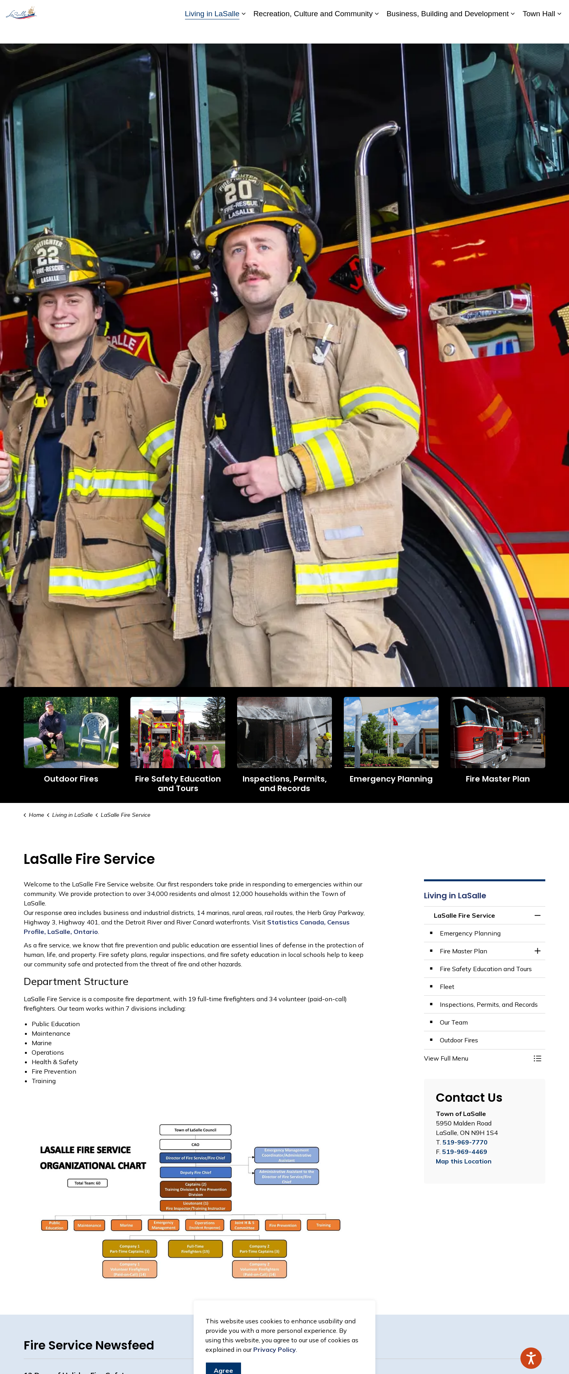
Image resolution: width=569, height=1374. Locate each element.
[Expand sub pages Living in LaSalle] (243, 33)
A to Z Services (361, 10)
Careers (438, 10)
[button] (477, 1058)
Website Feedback (517, 10)
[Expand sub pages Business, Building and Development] (513, 33)
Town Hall (539, 32)
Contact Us (470, 10)
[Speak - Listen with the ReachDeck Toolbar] (531, 1358)
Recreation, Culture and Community (313, 32)
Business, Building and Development (447, 32)
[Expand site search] (555, 11)
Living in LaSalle (212, 32)
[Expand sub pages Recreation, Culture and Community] (377, 33)
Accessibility (404, 10)
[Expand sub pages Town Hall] (559, 33)
